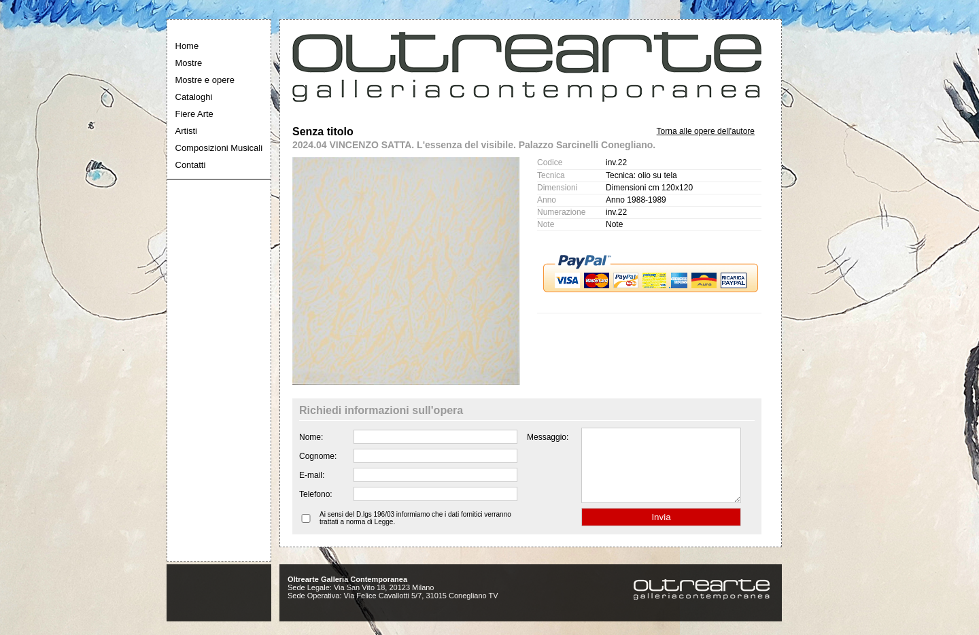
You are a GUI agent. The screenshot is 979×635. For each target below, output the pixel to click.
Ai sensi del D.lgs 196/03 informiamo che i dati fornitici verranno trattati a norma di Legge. (415, 532)
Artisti (186, 131)
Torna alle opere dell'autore (706, 131)
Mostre (189, 63)
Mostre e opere (205, 80)
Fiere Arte (194, 114)
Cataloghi (194, 97)
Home (187, 46)
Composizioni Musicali (219, 148)
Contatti (190, 165)
